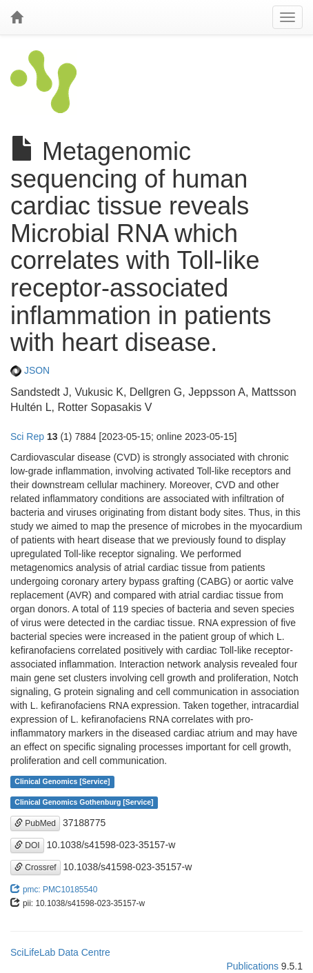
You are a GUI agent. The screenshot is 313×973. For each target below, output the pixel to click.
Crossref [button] (35, 867)
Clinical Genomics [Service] (62, 782)
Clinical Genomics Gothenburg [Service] (83, 803)
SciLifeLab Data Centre (60, 952)
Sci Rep (27, 436)
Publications (252, 966)
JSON (30, 370)
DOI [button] (27, 845)
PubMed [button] (35, 823)
